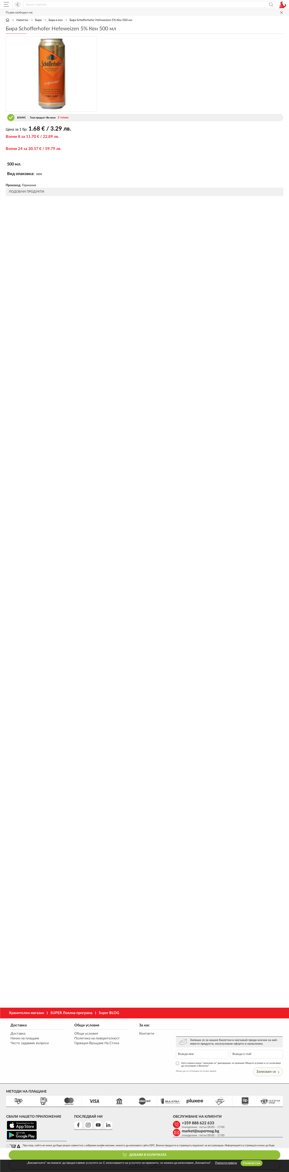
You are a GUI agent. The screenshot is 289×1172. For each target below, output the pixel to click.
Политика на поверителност (93, 1038)
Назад (17, 4)
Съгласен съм (251, 1163)
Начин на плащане (24, 1038)
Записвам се (268, 1060)
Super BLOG (109, 1013)
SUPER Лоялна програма (71, 1013)
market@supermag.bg (252, 1111)
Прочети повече (226, 1163)
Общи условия (82, 1025)
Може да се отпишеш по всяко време (206, 1059)
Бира (38, 20)
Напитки (22, 20)
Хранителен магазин (26, 1013)
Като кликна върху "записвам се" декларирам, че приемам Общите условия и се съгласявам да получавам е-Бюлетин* (232, 1052)
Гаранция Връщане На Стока (92, 1043)
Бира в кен (55, 20)
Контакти (138, 1034)
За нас (135, 1025)
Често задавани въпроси (29, 1043)
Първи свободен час (19, 12)
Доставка (18, 1025)
